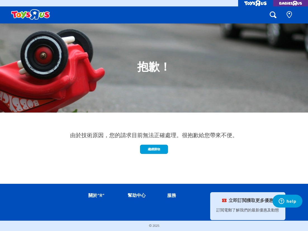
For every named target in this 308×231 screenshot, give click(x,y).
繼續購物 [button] (154, 149)
